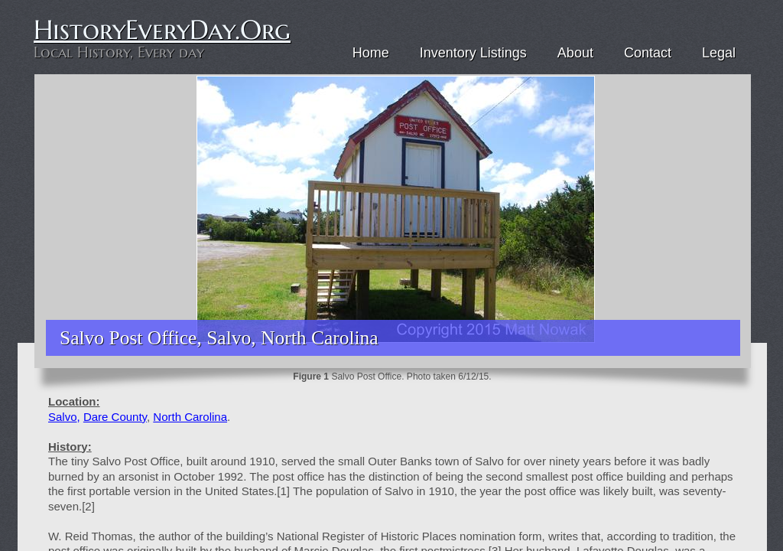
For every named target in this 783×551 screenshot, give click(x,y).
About (575, 52)
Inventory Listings (473, 52)
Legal (719, 52)
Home (371, 52)
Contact (647, 52)
